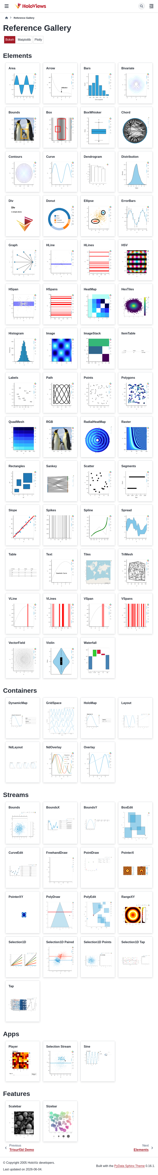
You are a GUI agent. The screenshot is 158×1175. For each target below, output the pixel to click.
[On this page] (151, 6)
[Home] (6, 18)
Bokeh (9, 39)
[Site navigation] (6, 6)
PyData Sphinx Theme (129, 1166)
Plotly (38, 39)
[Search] (141, 6)
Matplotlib (24, 39)
